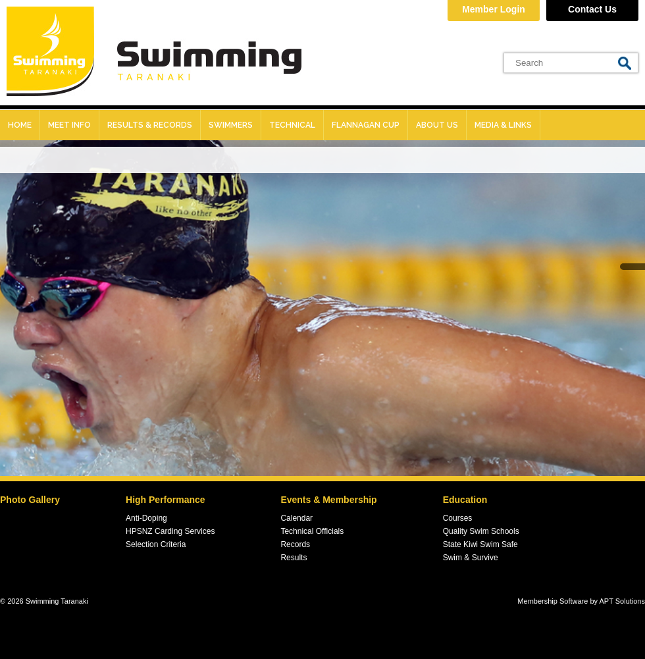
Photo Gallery (30, 499)
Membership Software (552, 601)
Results (293, 557)
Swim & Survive (470, 557)
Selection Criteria (156, 544)
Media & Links (503, 125)
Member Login (493, 9)
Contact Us (592, 9)
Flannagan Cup (366, 125)
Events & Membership (328, 499)
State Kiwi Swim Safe (480, 544)
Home (20, 125)
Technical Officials (312, 531)
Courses (458, 518)
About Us (437, 125)
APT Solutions (622, 601)
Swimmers (231, 125)
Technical (292, 125)
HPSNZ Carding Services (170, 531)
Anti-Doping (146, 518)
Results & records (149, 125)
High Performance (165, 499)
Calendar (296, 518)
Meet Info (69, 125)
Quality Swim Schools (481, 531)
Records (295, 544)
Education (465, 499)
